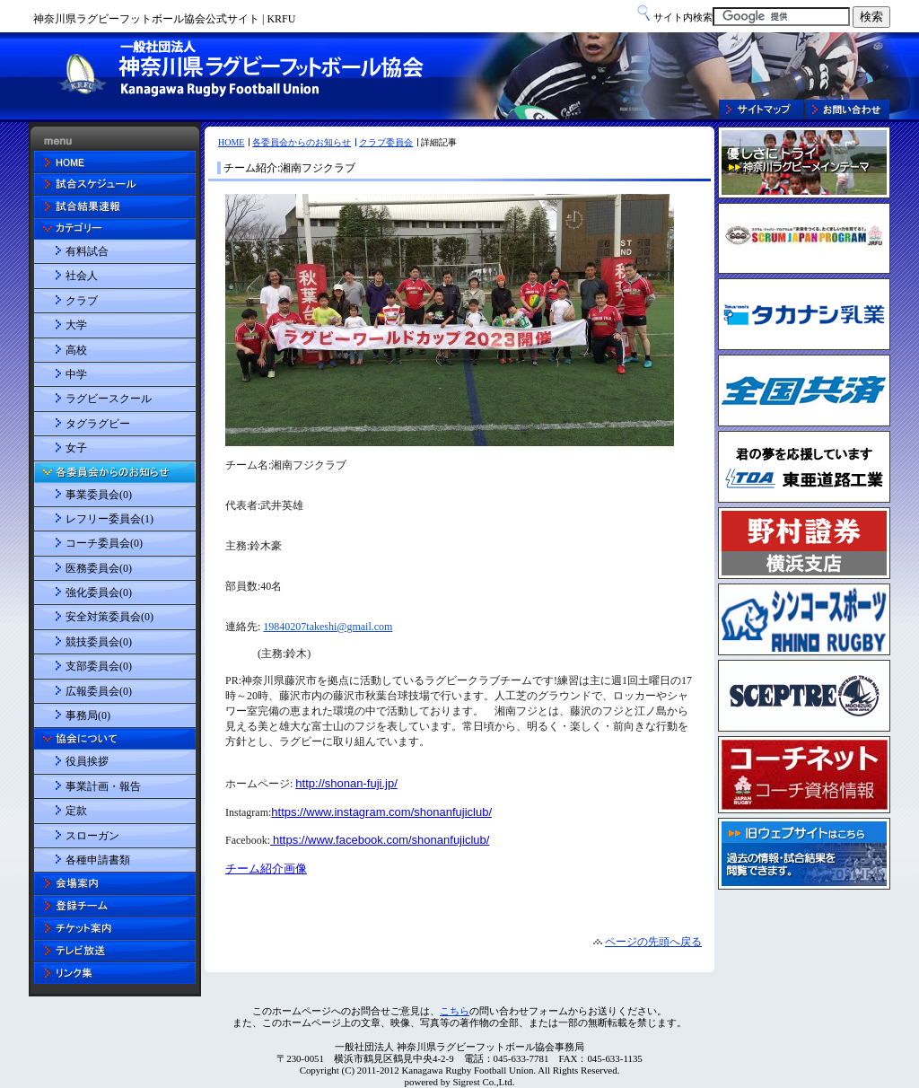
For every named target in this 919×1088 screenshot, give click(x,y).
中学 (76, 374)
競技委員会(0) (99, 642)
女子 (76, 448)
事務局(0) (88, 715)
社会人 (82, 275)
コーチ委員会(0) (104, 543)
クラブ (82, 300)
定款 (76, 810)
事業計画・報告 (103, 786)
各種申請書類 (98, 860)
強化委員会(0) (99, 592)
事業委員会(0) (99, 494)
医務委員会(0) (99, 568)
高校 (76, 350)
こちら (454, 1010)
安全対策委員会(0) (109, 616)
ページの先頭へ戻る (653, 941)
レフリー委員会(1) (109, 519)
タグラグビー (98, 423)
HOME (231, 142)
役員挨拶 (87, 761)
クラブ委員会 (386, 142)
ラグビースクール (109, 398)
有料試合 (87, 251)
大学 (76, 325)
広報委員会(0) (99, 691)
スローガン (92, 835)
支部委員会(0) (99, 666)
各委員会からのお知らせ (301, 142)
